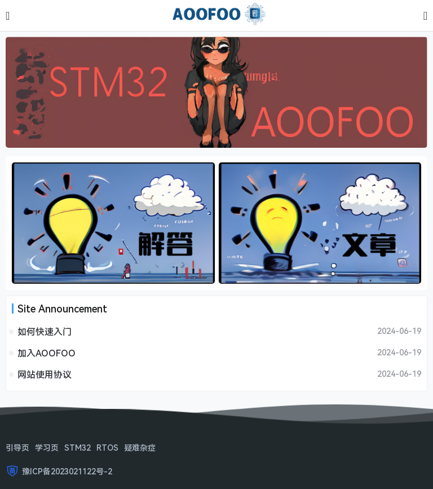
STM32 (77, 447)
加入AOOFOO (46, 353)
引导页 (17, 447)
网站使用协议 (44, 374)
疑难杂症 (140, 447)
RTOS (107, 447)
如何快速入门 (44, 331)
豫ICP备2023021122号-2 (67, 471)
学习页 (47, 447)
